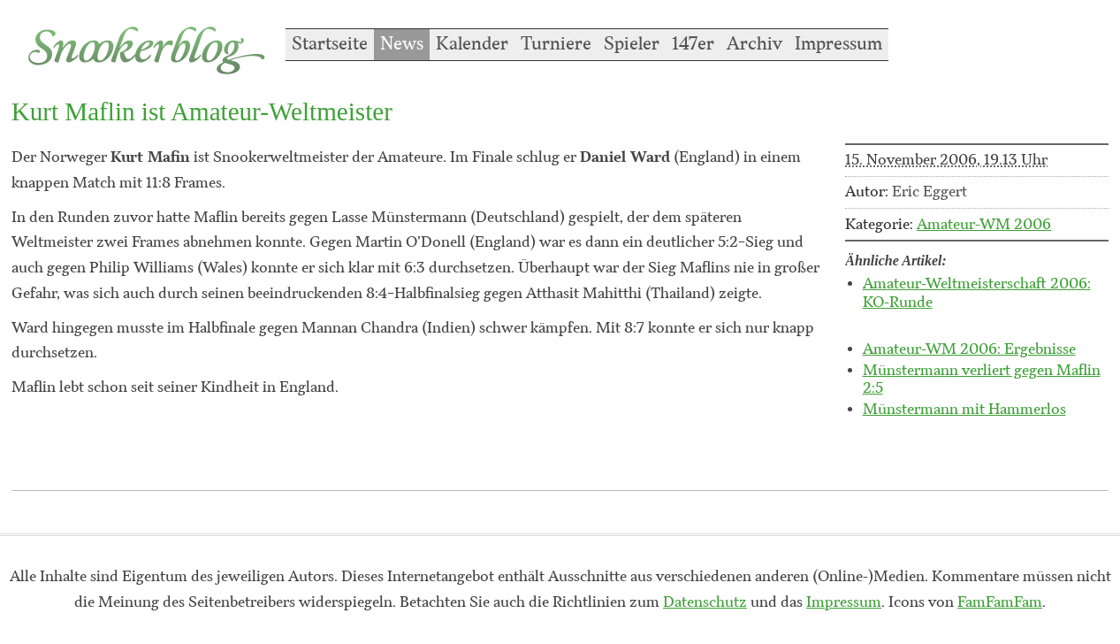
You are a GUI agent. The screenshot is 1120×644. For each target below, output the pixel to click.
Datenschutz (705, 602)
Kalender (472, 44)
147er (693, 44)
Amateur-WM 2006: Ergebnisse (969, 349)
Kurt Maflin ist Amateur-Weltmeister (201, 111)
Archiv (754, 44)
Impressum (838, 44)
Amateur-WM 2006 (984, 225)
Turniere (556, 44)
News (401, 44)
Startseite (330, 44)
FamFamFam (999, 602)
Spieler (631, 44)
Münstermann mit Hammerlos (964, 409)
